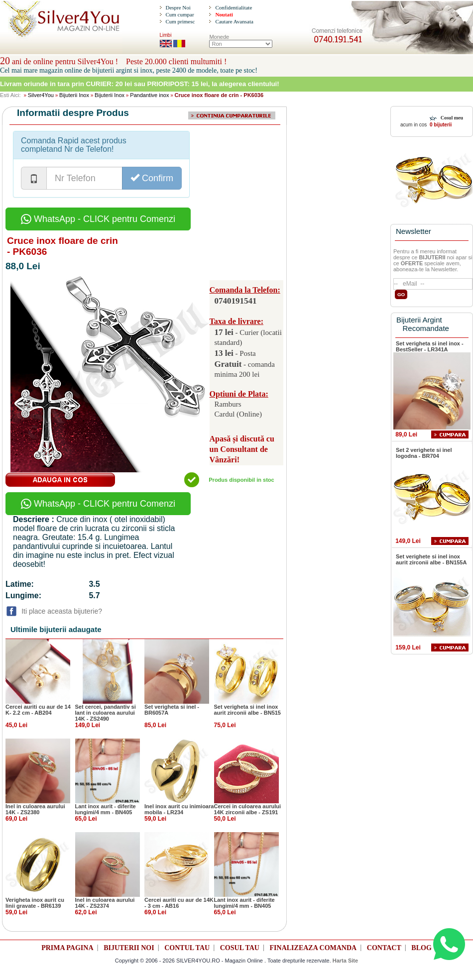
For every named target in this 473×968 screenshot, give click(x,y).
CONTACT (384, 948)
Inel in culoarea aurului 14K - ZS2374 (105, 903)
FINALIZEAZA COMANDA (313, 948)
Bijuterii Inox (74, 95)
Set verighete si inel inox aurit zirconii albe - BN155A (431, 559)
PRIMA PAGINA (67, 948)
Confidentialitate (233, 7)
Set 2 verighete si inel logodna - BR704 (424, 453)
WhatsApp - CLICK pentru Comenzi (98, 219)
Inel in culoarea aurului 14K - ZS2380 (35, 809)
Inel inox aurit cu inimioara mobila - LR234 (179, 809)
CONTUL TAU (187, 948)
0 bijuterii (440, 124)
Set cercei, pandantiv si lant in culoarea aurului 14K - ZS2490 (105, 713)
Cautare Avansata (234, 21)
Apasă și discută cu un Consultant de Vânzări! (242, 449)
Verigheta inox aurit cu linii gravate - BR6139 (34, 903)
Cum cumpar (179, 14)
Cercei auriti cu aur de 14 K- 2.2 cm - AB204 (38, 710)
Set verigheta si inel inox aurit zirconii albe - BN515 (247, 710)
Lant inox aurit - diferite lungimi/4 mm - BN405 (105, 809)
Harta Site (345, 961)
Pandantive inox (149, 95)
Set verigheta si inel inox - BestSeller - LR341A (430, 346)
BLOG (421, 948)
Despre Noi (177, 7)
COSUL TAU (239, 948)
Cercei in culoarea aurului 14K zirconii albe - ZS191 (247, 809)
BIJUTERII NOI (129, 948)
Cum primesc (180, 21)
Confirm (151, 178)
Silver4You (41, 95)
